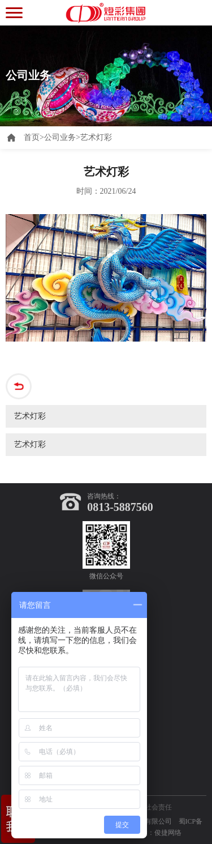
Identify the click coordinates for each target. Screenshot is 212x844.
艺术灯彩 (96, 137)
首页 (34, 137)
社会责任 (158, 807)
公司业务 (60, 137)
